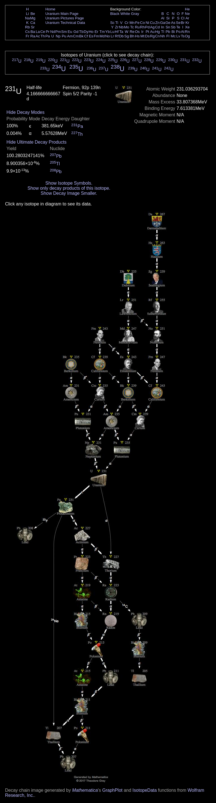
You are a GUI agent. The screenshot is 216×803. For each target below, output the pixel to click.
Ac (38, 36)
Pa (47, 36)
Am (70, 36)
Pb (168, 32)
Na (27, 18)
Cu (152, 23)
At (182, 32)
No (107, 36)
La (38, 32)
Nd (52, 32)
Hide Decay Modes (25, 112)
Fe (137, 23)
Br (182, 23)
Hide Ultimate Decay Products (36, 142)
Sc (112, 23)
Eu (70, 32)
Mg (32, 18)
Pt (147, 32)
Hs (137, 36)
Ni (147, 23)
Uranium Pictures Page (64, 18)
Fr (27, 36)
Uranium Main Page (61, 14)
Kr (187, 23)
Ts (182, 36)
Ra (32, 36)
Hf (116, 32)
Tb (81, 32)
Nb (121, 27)
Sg (126, 36)
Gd (75, 32)
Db (121, 36)
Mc (173, 36)
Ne (187, 14)
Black (115, 14)
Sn (168, 27)
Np (58, 36)
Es (91, 36)
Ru (137, 27)
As (173, 23)
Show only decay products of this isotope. (69, 188)
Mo (126, 27)
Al (162, 18)
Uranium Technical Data (65, 23)
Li (27, 14)
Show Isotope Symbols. (68, 183)
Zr (117, 27)
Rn (187, 32)
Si (168, 18)
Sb (173, 27)
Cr (127, 23)
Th (42, 36)
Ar (187, 18)
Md (102, 36)
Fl (167, 36)
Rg (152, 36)
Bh (132, 36)
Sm (64, 32)
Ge (167, 23)
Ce (42, 32)
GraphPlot (112, 790)
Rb (27, 27)
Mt (142, 36)
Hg (157, 32)
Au (152, 32)
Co (142, 23)
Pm (58, 32)
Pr (48, 32)
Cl (182, 18)
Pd (147, 27)
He (187, 9)
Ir (142, 32)
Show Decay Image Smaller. (68, 193)
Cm (76, 36)
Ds (147, 36)
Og (187, 36)
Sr (33, 27)
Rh (142, 27)
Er (96, 32)
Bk (81, 36)
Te (178, 27)
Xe (187, 27)
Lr (112, 36)
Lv (178, 36)
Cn (157, 36)
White (125, 14)
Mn (132, 23)
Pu (64, 36)
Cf (86, 36)
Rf (116, 36)
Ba (32, 32)
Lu (112, 32)
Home (50, 9)
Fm (96, 36)
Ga (162, 23)
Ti (116, 23)
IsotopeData (144, 790)
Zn (157, 23)
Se (178, 23)
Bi (173, 32)
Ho (91, 32)
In (162, 27)
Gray (135, 14)
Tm (102, 32)
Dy (86, 32)
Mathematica (85, 790)
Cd (157, 27)
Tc (132, 27)
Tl (162, 32)
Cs (27, 32)
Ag (152, 27)
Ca (32, 23)
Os (137, 32)
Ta (121, 32)
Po (178, 32)
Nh (162, 36)
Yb (107, 32)
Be (32, 14)
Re (132, 32)
